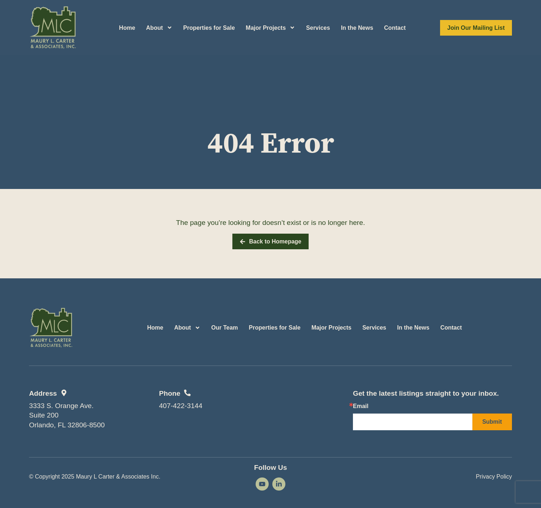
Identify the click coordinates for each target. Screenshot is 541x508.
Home (127, 28)
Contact (395, 28)
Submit (492, 422)
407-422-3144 (181, 406)
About (159, 27)
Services (318, 28)
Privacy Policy (494, 476)
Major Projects (270, 27)
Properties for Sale (209, 28)
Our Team (224, 327)
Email (361, 406)
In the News (357, 28)
